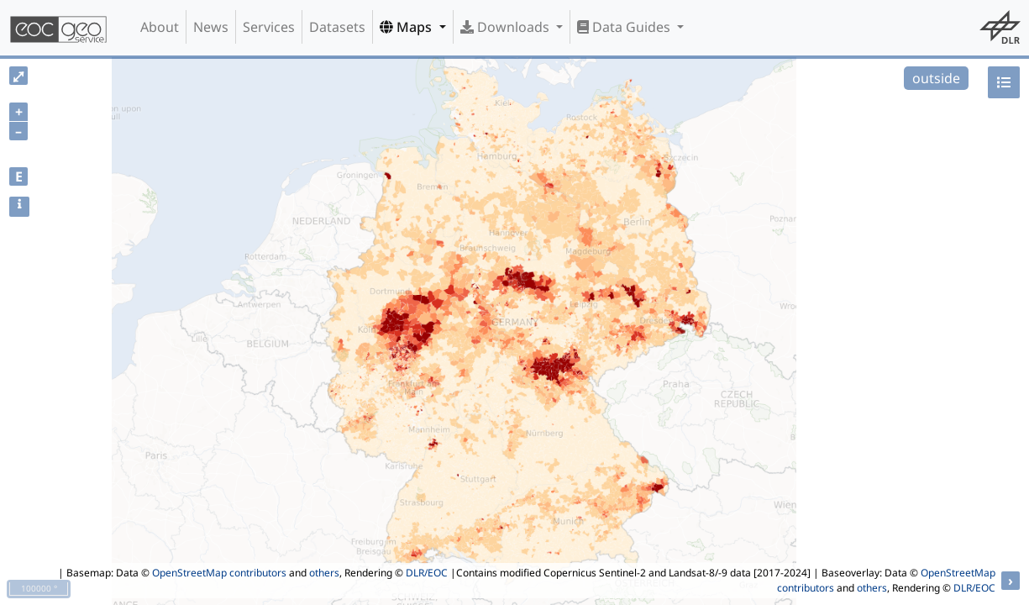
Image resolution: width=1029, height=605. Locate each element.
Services (269, 27)
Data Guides (625, 27)
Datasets (337, 27)
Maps (407, 27)
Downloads (506, 27)
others (324, 573)
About (159, 27)
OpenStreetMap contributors (219, 573)
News (210, 27)
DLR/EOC (427, 573)
